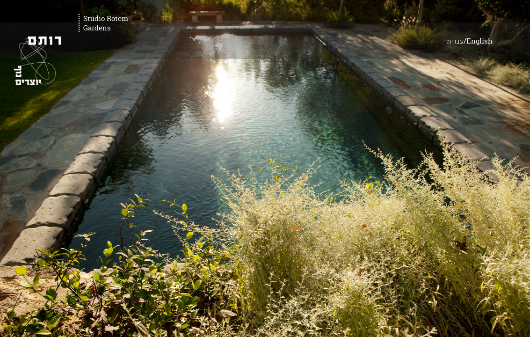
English (503, 18)
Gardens (97, 28)
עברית (478, 19)
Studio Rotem (105, 18)
